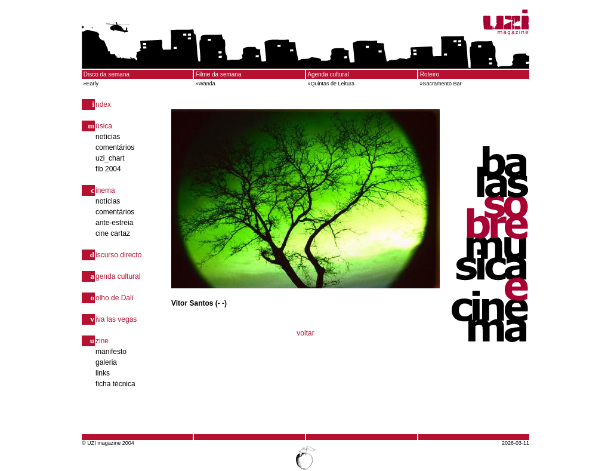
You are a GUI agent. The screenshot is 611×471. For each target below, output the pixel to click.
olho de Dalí (114, 298)
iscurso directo (118, 255)
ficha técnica (115, 384)
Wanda (207, 84)
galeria (106, 362)
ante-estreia (114, 222)
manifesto (110, 351)
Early (93, 84)
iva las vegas (116, 319)
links (102, 373)
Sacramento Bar (442, 84)
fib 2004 (108, 169)
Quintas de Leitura (333, 84)
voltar (305, 333)
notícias (107, 137)
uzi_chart (110, 158)
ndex (103, 104)
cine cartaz (112, 233)
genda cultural (117, 276)
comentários (114, 147)
